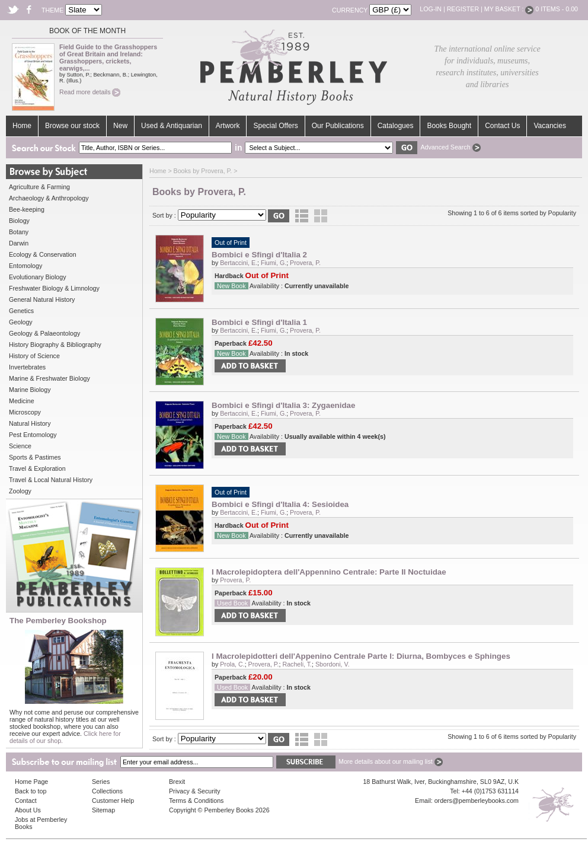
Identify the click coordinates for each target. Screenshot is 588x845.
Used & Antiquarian (171, 126)
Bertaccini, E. (238, 262)
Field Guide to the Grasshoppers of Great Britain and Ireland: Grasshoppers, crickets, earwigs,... (108, 57)
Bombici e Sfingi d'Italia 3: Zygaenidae (283, 405)
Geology (21, 322)
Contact (26, 800)
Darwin (18, 243)
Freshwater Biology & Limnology (54, 288)
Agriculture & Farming (39, 186)
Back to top (30, 791)
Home (21, 126)
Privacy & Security (194, 791)
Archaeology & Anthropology (48, 198)
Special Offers (275, 126)
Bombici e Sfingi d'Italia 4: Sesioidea (280, 504)
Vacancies (549, 126)
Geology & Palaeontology (44, 333)
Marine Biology (29, 389)
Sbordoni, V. (332, 664)
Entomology (25, 265)
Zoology (20, 491)
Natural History (29, 423)
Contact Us (502, 126)
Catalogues (396, 126)
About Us (28, 810)
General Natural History (42, 299)
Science (20, 445)
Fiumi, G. (273, 262)
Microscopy (25, 412)
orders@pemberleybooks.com (476, 800)
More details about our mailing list (390, 761)
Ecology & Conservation (42, 254)
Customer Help (113, 800)
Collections (107, 791)
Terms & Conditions (196, 800)
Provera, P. (305, 262)
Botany (18, 231)
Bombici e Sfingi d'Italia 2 (259, 254)
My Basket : (509, 8)
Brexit (177, 781)
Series (101, 781)
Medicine (21, 400)
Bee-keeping (26, 209)
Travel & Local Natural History (50, 479)
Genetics (21, 310)
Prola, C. (232, 664)
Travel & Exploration (37, 468)
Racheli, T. (297, 664)
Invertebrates (27, 367)
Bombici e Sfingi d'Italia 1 (259, 322)
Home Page (31, 781)
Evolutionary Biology (37, 276)
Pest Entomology (33, 434)
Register (463, 8)
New (120, 126)
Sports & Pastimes (35, 457)
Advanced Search (450, 147)
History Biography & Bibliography (55, 344)
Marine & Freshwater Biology (49, 378)
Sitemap (103, 810)
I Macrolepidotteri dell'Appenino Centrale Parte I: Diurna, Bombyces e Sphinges (361, 656)
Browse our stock (72, 126)
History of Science (34, 355)
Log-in (431, 8)
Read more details (89, 91)
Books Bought (449, 126)
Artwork (228, 126)
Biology (19, 220)
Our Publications (338, 126)
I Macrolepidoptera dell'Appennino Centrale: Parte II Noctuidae (329, 571)
